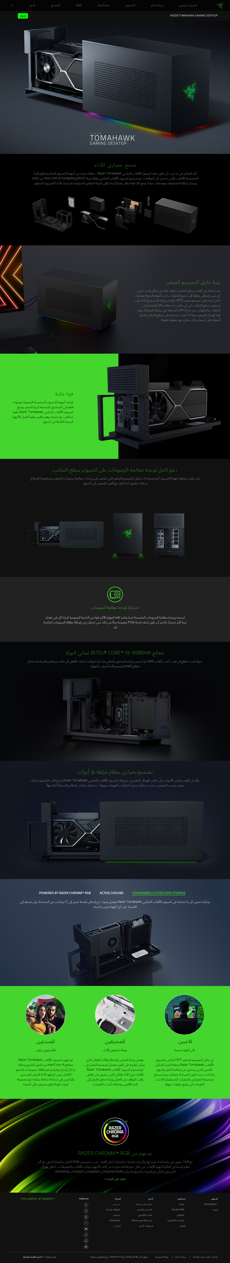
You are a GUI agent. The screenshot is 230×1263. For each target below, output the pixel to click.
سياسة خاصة (180, 1257)
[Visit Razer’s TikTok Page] (86, 1234)
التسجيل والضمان (144, 1209)
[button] (10, 5)
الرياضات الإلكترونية (176, 1220)
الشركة (118, 1199)
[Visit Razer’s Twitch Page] (86, 1240)
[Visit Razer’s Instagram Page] (86, 1211)
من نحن (116, 1204)
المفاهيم (180, 1215)
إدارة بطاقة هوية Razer (142, 1220)
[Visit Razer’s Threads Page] (86, 1217)
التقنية (181, 1204)
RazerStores (210, 1204)
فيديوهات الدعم (146, 1226)
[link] (220, 5)
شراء (22, 15)
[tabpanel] (115, 932)
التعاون (182, 1226)
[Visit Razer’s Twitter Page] (86, 1222)
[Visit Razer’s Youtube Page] (86, 1228)
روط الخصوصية (161, 1257)
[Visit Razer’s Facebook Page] (86, 1205)
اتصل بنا (117, 1226)
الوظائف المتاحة (113, 1209)
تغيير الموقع (50, 1257)
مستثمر (116, 1215)
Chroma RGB (177, 1209)
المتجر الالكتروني (145, 1215)
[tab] (158, 893)
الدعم (151, 1199)
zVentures (114, 1220)
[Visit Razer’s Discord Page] (86, 1246)
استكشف (181, 1199)
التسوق (214, 1199)
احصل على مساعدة (144, 1204)
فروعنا (215, 1209)
